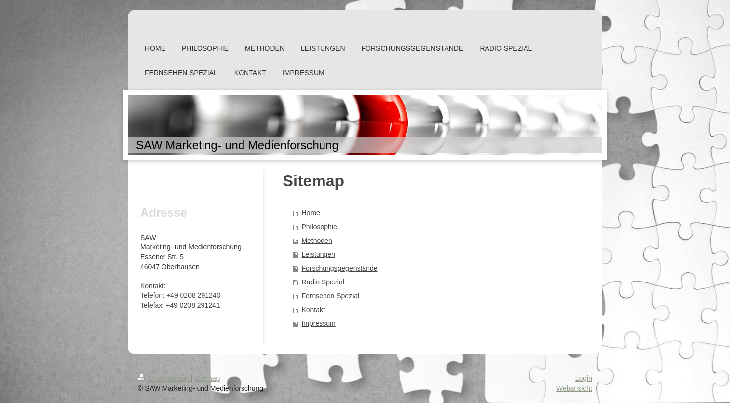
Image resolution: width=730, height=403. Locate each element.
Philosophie (319, 227)
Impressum (318, 323)
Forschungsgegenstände (339, 268)
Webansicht (574, 388)
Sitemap (207, 378)
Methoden (316, 240)
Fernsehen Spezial (330, 296)
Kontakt (312, 310)
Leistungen (318, 254)
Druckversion (164, 378)
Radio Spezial (322, 282)
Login (583, 378)
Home (310, 213)
